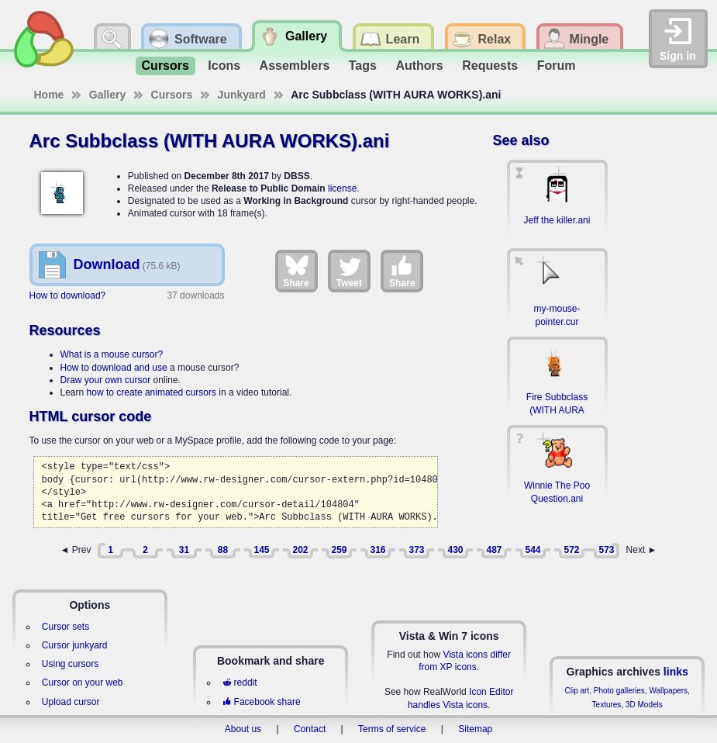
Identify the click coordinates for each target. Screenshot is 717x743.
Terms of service (392, 729)
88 (223, 549)
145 (261, 549)
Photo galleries (619, 690)
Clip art (576, 690)
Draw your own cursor (105, 380)
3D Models (644, 704)
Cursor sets (65, 626)
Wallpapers (668, 690)
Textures (607, 704)
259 (338, 549)
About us (243, 729)
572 (571, 549)
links (676, 671)
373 (416, 549)
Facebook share (261, 701)
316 (377, 549)
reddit (239, 682)
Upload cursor (71, 701)
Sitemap (475, 729)
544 (532, 549)
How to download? (67, 295)
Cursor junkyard (75, 645)
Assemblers (295, 65)
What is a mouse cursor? (112, 354)
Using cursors (70, 663)
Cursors (165, 65)
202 (300, 549)
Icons (224, 65)
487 (494, 549)
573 (606, 549)
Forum (556, 65)
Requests (490, 65)
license (342, 188)
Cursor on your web (82, 682)
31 (184, 549)
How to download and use (113, 367)
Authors (419, 65)
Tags (363, 65)
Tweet (349, 271)
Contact (310, 729)
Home (49, 94)
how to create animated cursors (151, 392)
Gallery (107, 94)
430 (455, 549)
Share (296, 271)
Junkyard (242, 94)
